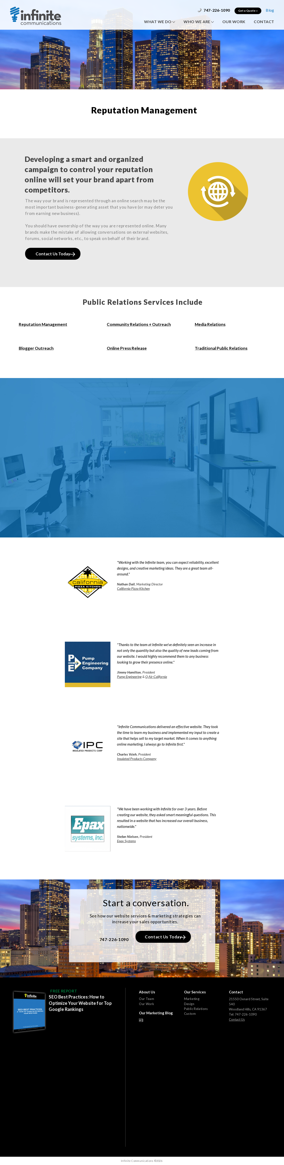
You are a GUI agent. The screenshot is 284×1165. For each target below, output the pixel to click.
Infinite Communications (35, 16)
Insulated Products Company (137, 759)
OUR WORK (233, 21)
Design (189, 1004)
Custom (190, 1014)
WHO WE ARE (199, 21)
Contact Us (237, 1019)
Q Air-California (156, 677)
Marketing (192, 999)
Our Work (146, 1004)
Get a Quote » (248, 10)
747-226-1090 (214, 10)
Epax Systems (126, 841)
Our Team (146, 999)
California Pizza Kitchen (133, 588)
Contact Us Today (55, 253)
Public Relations (196, 1009)
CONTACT (264, 21)
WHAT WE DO (159, 21)
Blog (270, 10)
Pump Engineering (129, 677)
